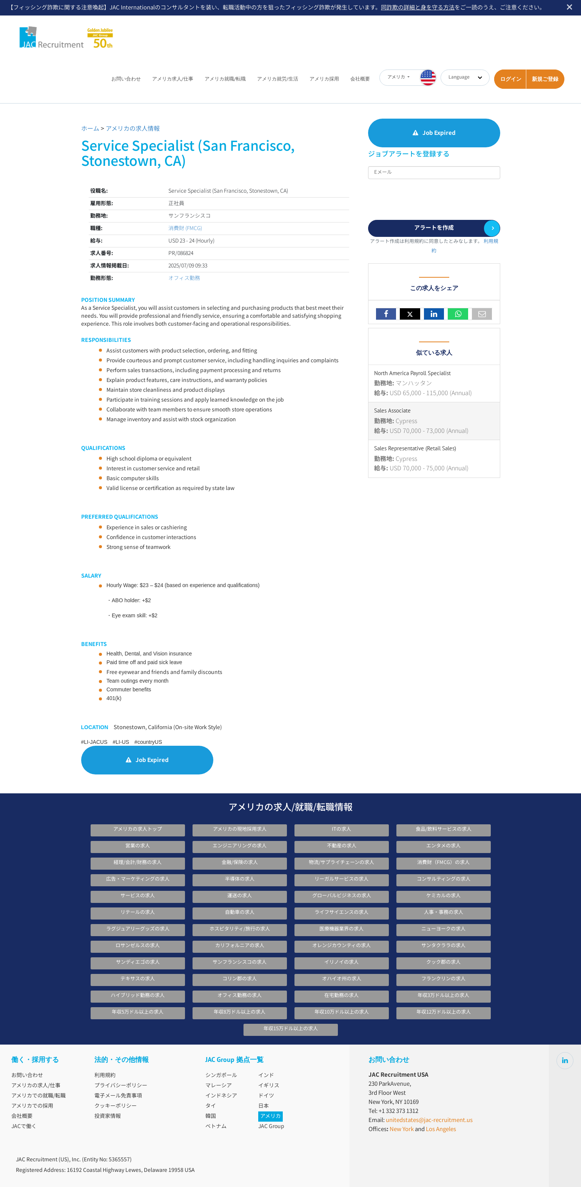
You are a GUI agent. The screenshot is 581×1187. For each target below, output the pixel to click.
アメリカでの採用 (32, 1106)
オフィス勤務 (184, 278)
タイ (210, 1106)
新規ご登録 (545, 79)
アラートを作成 (434, 228)
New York (402, 1129)
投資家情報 (107, 1116)
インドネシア (221, 1096)
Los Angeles (441, 1129)
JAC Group (271, 1127)
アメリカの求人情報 (133, 129)
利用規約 (105, 1076)
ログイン (510, 79)
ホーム (90, 129)
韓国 (210, 1116)
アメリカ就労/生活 (277, 79)
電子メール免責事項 (118, 1096)
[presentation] (425, 197)
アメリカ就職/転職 (225, 79)
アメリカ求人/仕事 (172, 79)
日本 (263, 1106)
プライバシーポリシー (120, 1086)
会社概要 (360, 79)
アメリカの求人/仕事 (35, 1086)
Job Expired (147, 760)
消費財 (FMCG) (185, 229)
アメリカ (270, 1116)
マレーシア (218, 1086)
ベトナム (216, 1127)
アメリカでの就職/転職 (38, 1096)
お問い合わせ (126, 79)
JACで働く (24, 1127)
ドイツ (266, 1096)
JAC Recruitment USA (66, 32)
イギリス (268, 1086)
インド (266, 1076)
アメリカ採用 (324, 79)
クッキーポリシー (115, 1106)
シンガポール (221, 1076)
